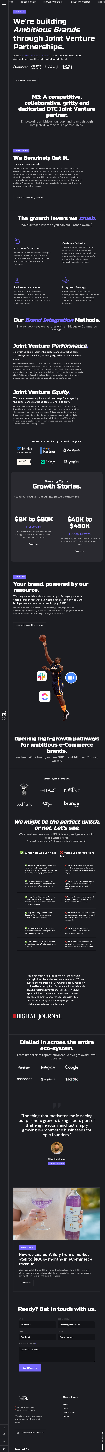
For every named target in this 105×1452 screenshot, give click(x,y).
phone (61, 1331)
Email (22, 1331)
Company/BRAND (65, 1319)
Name (21, 1319)
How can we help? (27, 1343)
